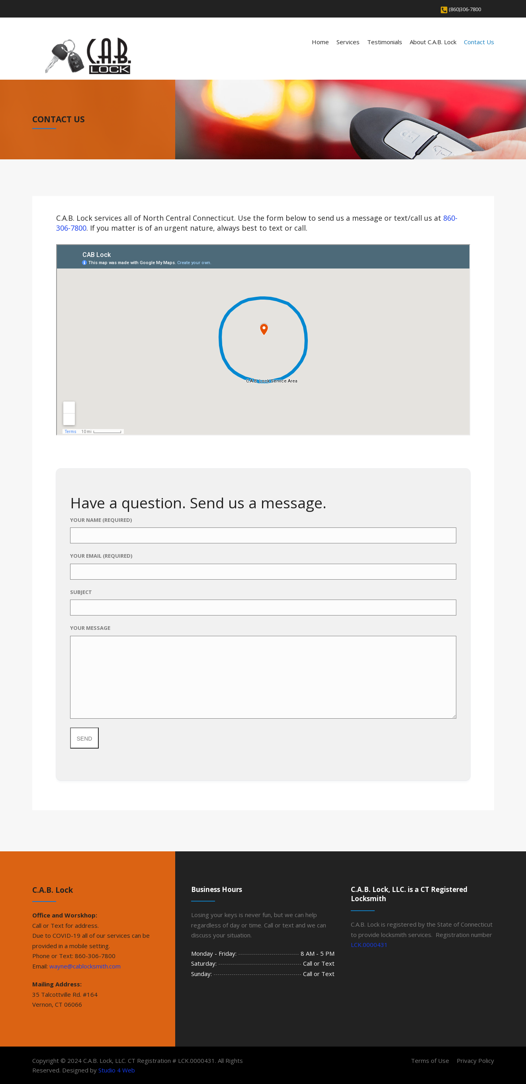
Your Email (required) (263, 566)
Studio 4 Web (116, 1070)
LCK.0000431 (369, 945)
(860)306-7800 (465, 9)
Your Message (263, 671)
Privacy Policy (475, 1060)
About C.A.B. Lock (433, 42)
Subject (263, 602)
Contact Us (479, 42)
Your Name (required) (263, 530)
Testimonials (384, 42)
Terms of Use (430, 1060)
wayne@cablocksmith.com (85, 966)
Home (320, 42)
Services (348, 42)
